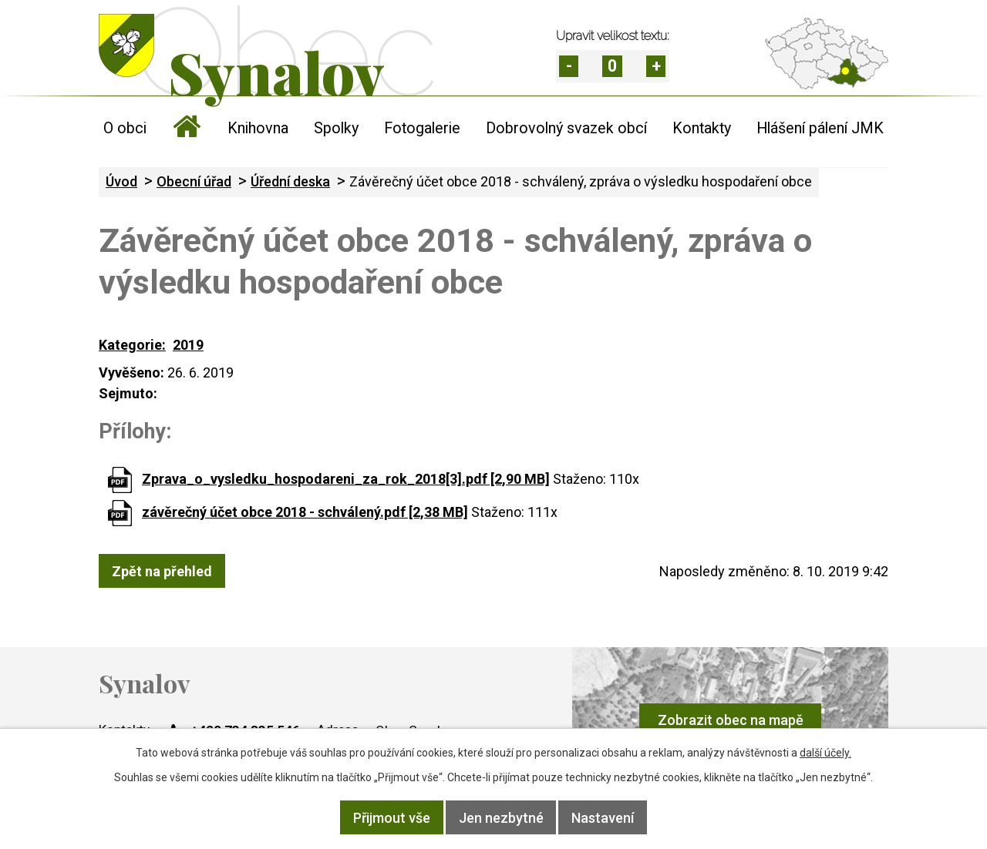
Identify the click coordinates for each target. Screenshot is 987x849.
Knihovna (257, 128)
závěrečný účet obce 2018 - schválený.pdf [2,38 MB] (305, 512)
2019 (188, 345)
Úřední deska (290, 181)
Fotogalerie (422, 128)
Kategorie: (132, 345)
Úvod (186, 128)
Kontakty (701, 128)
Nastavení (603, 818)
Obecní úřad (194, 181)
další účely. (825, 753)
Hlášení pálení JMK (820, 128)
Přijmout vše (390, 818)
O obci (125, 128)
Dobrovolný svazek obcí (566, 128)
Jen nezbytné (501, 818)
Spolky (336, 128)
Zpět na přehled (162, 570)
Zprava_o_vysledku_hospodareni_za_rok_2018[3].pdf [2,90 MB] (346, 479)
